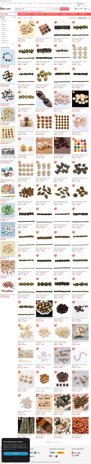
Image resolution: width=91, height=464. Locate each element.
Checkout (88, 9)
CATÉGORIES (4, 14)
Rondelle (4, 24)
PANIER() (80, 9)
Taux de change (28, 3)
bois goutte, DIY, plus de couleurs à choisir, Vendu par (7, 84)
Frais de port (20, 3)
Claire (14, 17)
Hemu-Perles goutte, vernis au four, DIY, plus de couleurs (7, 161)
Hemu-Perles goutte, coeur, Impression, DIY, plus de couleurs (7, 180)
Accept (16, 453)
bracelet (16, 11)
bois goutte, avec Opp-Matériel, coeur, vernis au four (7, 238)
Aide (75, 3)
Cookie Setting (3, 462)
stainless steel (33, 11)
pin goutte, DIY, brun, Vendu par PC (43, 388)
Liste (25, 18)
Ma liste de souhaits (11, 3)
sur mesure (82, 14)
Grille (30, 18)
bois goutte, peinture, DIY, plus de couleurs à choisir (7, 103)
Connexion (3, 3)
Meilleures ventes (38, 14)
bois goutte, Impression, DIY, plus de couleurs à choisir (7, 65)
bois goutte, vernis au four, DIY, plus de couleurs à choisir (7, 142)
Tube (3, 22)
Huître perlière (22, 11)
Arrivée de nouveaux (25, 14)
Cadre (4, 38)
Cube (4, 32)
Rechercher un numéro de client (53, 3)
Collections (73, 14)
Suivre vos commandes (39, 3)
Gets (5, 8)
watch (27, 11)
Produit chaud (5, 47)
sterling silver (40, 11)
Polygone (4, 28)
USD (79, 5)
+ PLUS (12, 44)
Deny (16, 458)
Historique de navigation (66, 3)
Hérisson (4, 34)
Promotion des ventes (52, 14)
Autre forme (5, 30)
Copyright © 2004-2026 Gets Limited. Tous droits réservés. (45, 462)
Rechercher (64, 9)
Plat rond (4, 36)
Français (81, 3)
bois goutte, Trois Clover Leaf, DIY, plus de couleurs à (7, 218)
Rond (4, 26)
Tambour (4, 20)
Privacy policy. (12, 449)
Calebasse (5, 42)
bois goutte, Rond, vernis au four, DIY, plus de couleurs (7, 295)
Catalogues (64, 14)
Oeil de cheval (5, 40)
